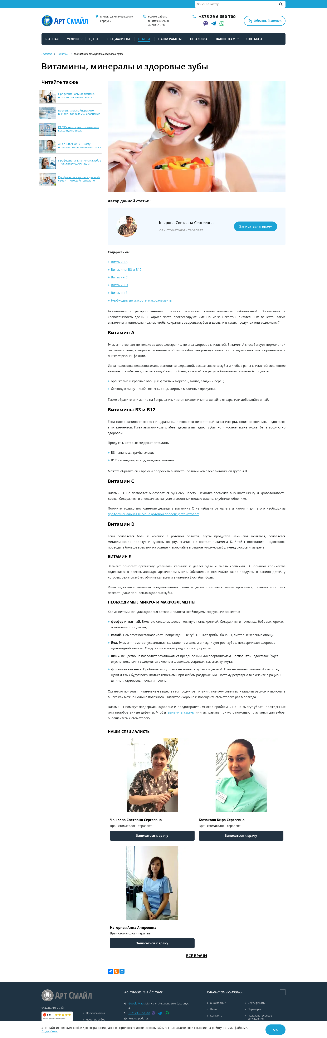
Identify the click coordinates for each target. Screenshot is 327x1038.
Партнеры (254, 1009)
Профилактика (95, 1013)
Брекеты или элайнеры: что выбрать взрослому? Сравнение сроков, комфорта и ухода (79, 114)
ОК (275, 1030)
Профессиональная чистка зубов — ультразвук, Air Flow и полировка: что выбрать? (79, 164)
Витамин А (119, 262)
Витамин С (119, 277)
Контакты (216, 1015)
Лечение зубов (95, 1019)
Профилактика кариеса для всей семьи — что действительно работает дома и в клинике (79, 180)
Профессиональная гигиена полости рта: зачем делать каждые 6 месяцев (76, 97)
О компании (218, 1003)
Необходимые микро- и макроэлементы (141, 300)
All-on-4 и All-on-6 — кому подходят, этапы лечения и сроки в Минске (79, 147)
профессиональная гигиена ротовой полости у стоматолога (153, 514)
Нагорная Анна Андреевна (133, 927)
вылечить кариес (180, 712)
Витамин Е (119, 292)
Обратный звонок (265, 20)
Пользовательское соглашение (260, 1017)
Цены (213, 1009)
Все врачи (196, 955)
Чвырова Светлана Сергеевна (136, 820)
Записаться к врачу (255, 226)
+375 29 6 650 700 (217, 16)
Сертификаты (256, 1003)
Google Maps (136, 1003)
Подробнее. (50, 1031)
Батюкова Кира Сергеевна (222, 820)
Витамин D (119, 285)
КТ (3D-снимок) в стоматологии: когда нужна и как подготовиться (78, 130)
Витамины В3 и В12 (126, 269)
